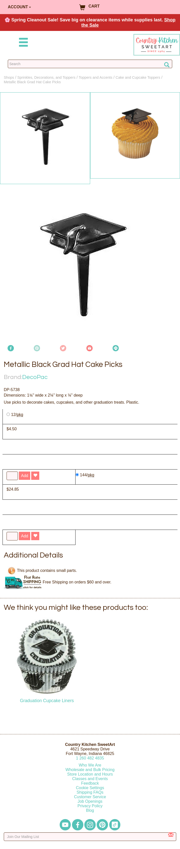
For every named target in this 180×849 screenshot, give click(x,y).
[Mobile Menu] (22, 43)
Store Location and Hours (90, 774)
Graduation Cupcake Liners (47, 700)
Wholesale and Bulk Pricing (90, 770)
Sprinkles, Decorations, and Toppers (46, 77)
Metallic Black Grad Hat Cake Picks (32, 82)
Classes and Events (90, 779)
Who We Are (90, 765)
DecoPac (35, 377)
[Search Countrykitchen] (90, 64)
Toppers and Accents (96, 77)
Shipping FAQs (90, 792)
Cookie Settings (90, 788)
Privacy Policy (90, 806)
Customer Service (90, 797)
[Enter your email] (90, 836)
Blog (90, 810)
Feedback (90, 783)
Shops (9, 77)
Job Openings (90, 801)
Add (24, 536)
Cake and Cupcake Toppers (138, 77)
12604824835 (90, 758)
